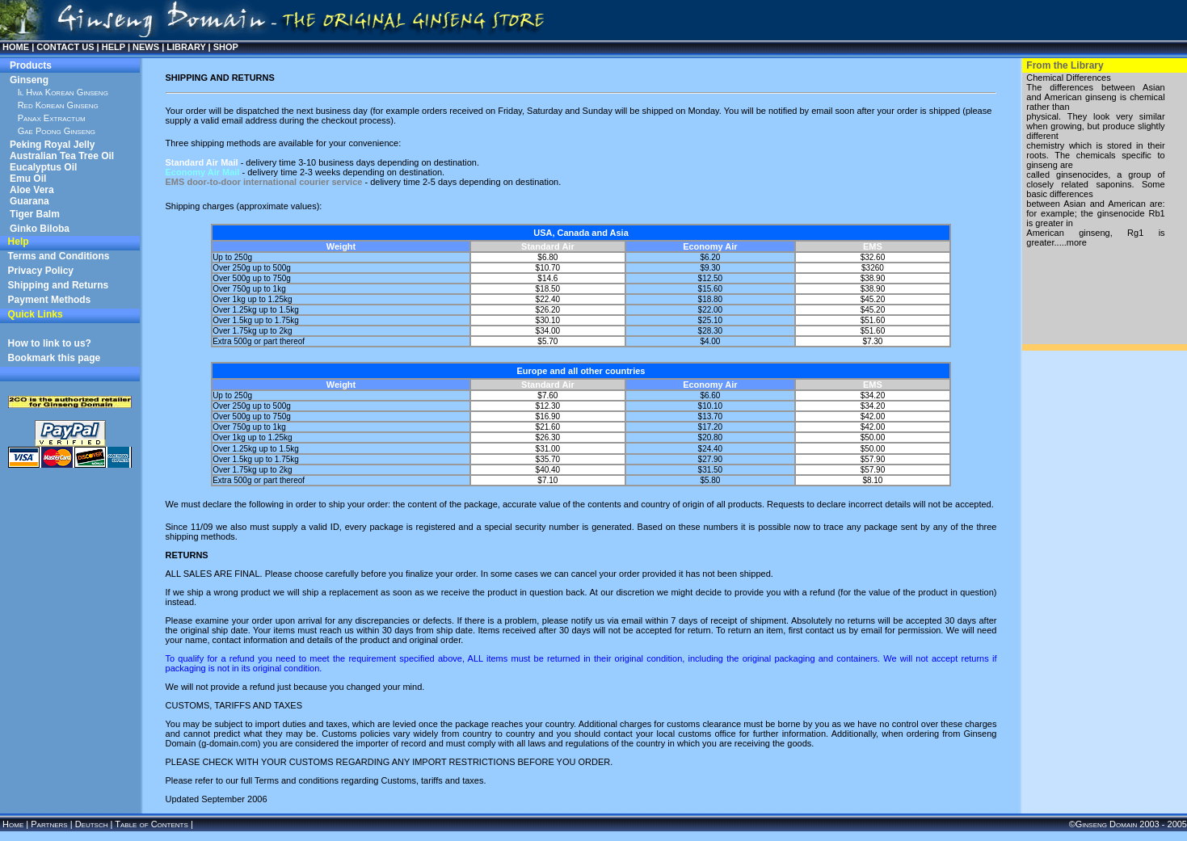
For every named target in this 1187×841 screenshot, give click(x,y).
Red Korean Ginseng (58, 105)
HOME (16, 47)
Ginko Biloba (39, 228)
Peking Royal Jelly (52, 144)
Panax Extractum (52, 118)
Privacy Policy (41, 270)
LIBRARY (185, 47)
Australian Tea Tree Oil (62, 156)
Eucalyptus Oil (43, 167)
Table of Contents (151, 824)
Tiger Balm (35, 214)
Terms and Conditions (59, 256)
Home (12, 824)
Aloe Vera (32, 190)
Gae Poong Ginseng (56, 131)
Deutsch (91, 824)
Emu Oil (28, 178)
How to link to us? (49, 343)
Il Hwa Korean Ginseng (63, 92)
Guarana (29, 201)
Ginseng (29, 80)
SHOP (225, 47)
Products (31, 65)
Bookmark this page (54, 358)
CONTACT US (65, 47)
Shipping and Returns (58, 285)
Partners (49, 824)
